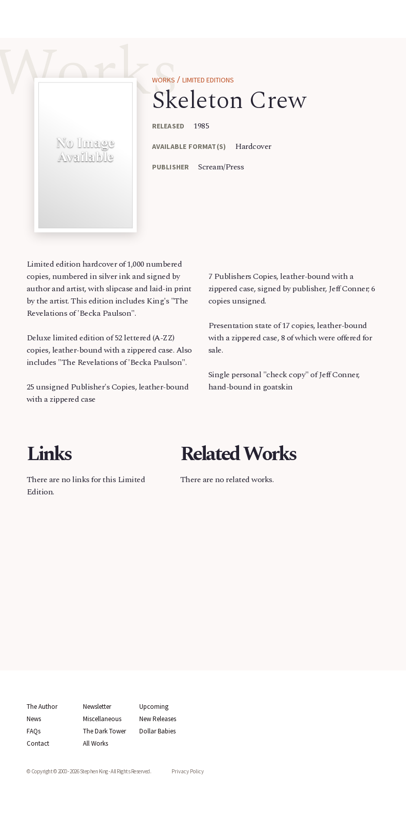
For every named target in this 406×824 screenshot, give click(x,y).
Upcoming (153, 706)
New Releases (157, 718)
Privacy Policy (188, 771)
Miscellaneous (102, 718)
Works (163, 79)
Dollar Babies (157, 731)
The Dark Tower (104, 731)
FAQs (33, 731)
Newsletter (97, 706)
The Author (42, 706)
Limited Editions (208, 79)
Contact (38, 743)
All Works (95, 743)
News (34, 718)
